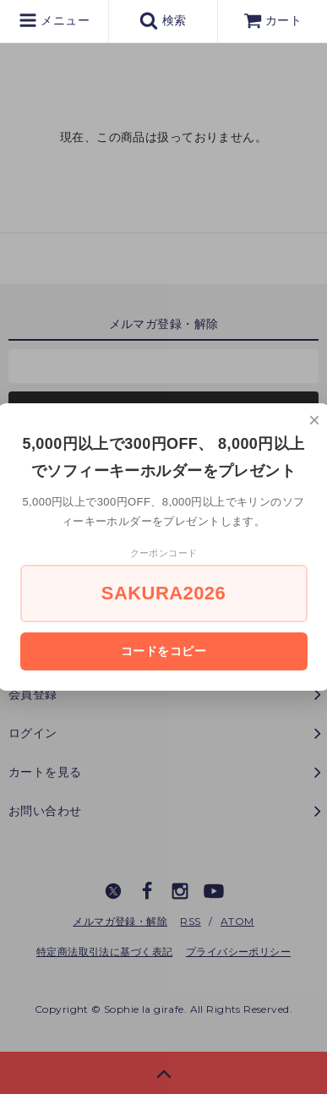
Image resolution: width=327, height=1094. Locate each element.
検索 (162, 20)
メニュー (54, 20)
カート (272, 20)
